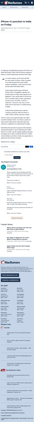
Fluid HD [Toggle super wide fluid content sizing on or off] (25, 418)
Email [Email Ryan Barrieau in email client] (18, 315)
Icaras (8, 186)
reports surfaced (22, 132)
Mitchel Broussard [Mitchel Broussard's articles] (5, 300)
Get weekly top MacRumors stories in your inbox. (17, 151)
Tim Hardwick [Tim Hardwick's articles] (20, 300)
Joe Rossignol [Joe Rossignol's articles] (20, 294)
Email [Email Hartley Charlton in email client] (2, 309)
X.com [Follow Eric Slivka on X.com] (21, 291)
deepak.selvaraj (11, 165)
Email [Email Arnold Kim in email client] (2, 291)
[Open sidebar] (32, 3)
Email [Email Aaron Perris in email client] (18, 321)
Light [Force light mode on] (32, 418)
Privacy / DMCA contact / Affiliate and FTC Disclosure (12, 412)
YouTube (7, 327)
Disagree (19, 182)
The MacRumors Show (13, 370)
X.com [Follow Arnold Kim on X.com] (5, 291)
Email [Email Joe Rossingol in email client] (18, 297)
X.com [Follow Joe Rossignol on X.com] (21, 297)
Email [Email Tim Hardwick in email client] (18, 303)
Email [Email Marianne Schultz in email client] (18, 309)
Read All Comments (17, 218)
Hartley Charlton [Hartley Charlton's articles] (5, 306)
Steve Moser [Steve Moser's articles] (4, 318)
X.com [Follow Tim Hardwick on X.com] (21, 303)
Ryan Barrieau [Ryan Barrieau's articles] (20, 312)
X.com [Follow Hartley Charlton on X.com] (5, 309)
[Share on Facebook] (31, 147)
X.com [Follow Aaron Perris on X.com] (21, 321)
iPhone (13, 142)
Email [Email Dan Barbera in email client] (2, 315)
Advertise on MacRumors (10, 280)
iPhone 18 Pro (14, 7)
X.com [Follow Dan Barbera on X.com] (5, 315)
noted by (13, 70)
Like (15, 182)
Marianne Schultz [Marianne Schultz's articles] (21, 306)
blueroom (9, 198)
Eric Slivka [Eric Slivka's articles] (19, 288)
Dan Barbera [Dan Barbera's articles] (4, 312)
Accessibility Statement (6, 415)
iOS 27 (4, 7)
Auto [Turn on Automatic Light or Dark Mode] (29, 418)
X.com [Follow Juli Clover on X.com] (5, 297)
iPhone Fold (25, 7)
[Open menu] (2, 3)
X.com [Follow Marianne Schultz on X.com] (21, 309)
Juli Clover (29, 241)
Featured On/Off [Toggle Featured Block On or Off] (5, 418)
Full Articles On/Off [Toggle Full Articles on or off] (14, 418)
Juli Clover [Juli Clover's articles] (3, 294)
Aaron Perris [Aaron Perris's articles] (20, 318)
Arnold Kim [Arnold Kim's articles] (3, 288)
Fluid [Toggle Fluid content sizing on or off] (21, 418)
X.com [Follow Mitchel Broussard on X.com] (5, 303)
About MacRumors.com (10, 275)
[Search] (29, 2)
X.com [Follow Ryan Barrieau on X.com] (21, 315)
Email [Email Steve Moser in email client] (2, 321)
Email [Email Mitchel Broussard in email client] (2, 303)
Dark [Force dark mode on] (2, 419)
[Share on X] (27, 147)
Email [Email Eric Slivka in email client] (18, 291)
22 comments (4, 146)
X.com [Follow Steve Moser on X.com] (5, 321)
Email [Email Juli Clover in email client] (2, 297)
